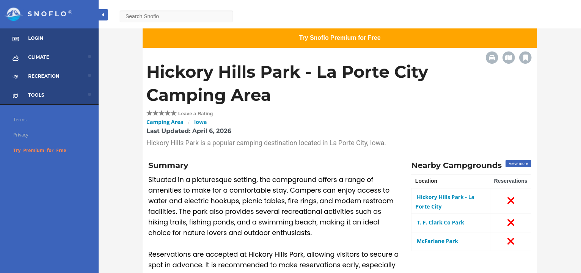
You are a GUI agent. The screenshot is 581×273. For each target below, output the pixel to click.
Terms (20, 119)
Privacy (20, 135)
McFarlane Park (436, 241)
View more (518, 163)
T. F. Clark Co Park (439, 222)
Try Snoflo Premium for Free (339, 38)
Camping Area (165, 122)
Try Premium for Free (39, 150)
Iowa (200, 122)
